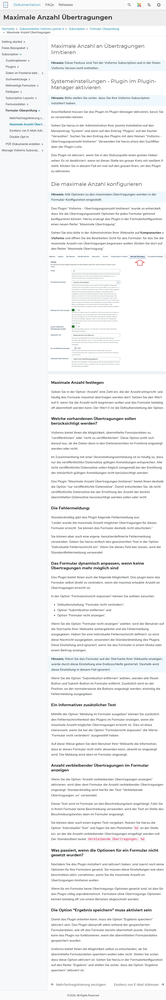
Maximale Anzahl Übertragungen (33, 124)
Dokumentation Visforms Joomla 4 (42, 29)
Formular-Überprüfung (104, 29)
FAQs (49, 4)
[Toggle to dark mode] (159, 5)
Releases (66, 4)
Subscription (77, 29)
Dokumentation (27, 4)
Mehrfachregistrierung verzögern (32, 118)
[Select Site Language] (139, 5)
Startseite (8, 29)
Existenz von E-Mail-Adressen (30, 130)
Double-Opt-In (19, 137)
